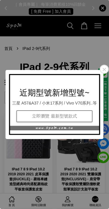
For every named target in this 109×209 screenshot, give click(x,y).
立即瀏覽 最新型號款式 (54, 115)
